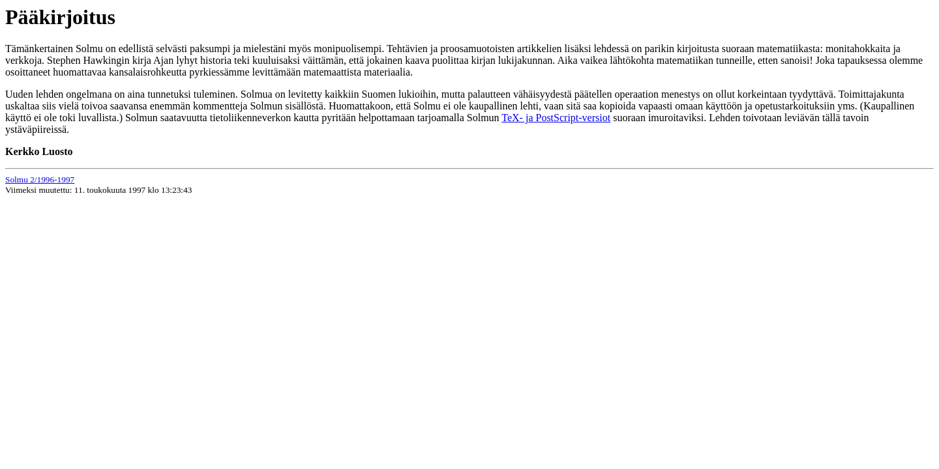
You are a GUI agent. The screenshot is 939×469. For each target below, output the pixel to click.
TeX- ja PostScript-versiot (555, 117)
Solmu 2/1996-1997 (39, 179)
